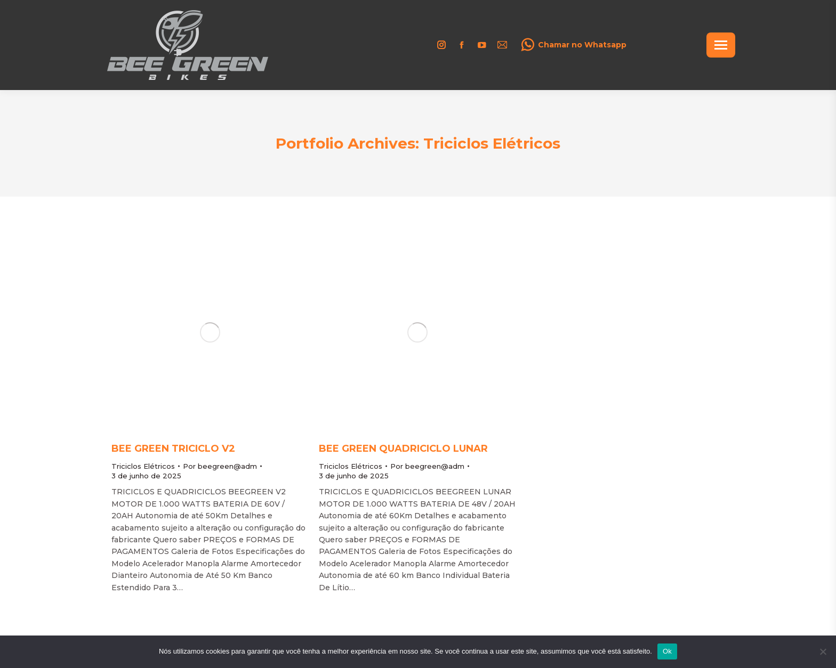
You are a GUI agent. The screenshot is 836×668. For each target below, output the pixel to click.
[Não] (822, 651)
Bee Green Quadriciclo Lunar (403, 448)
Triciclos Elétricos (143, 466)
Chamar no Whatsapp (573, 44)
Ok (667, 651)
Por (220, 466)
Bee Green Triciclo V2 (173, 448)
